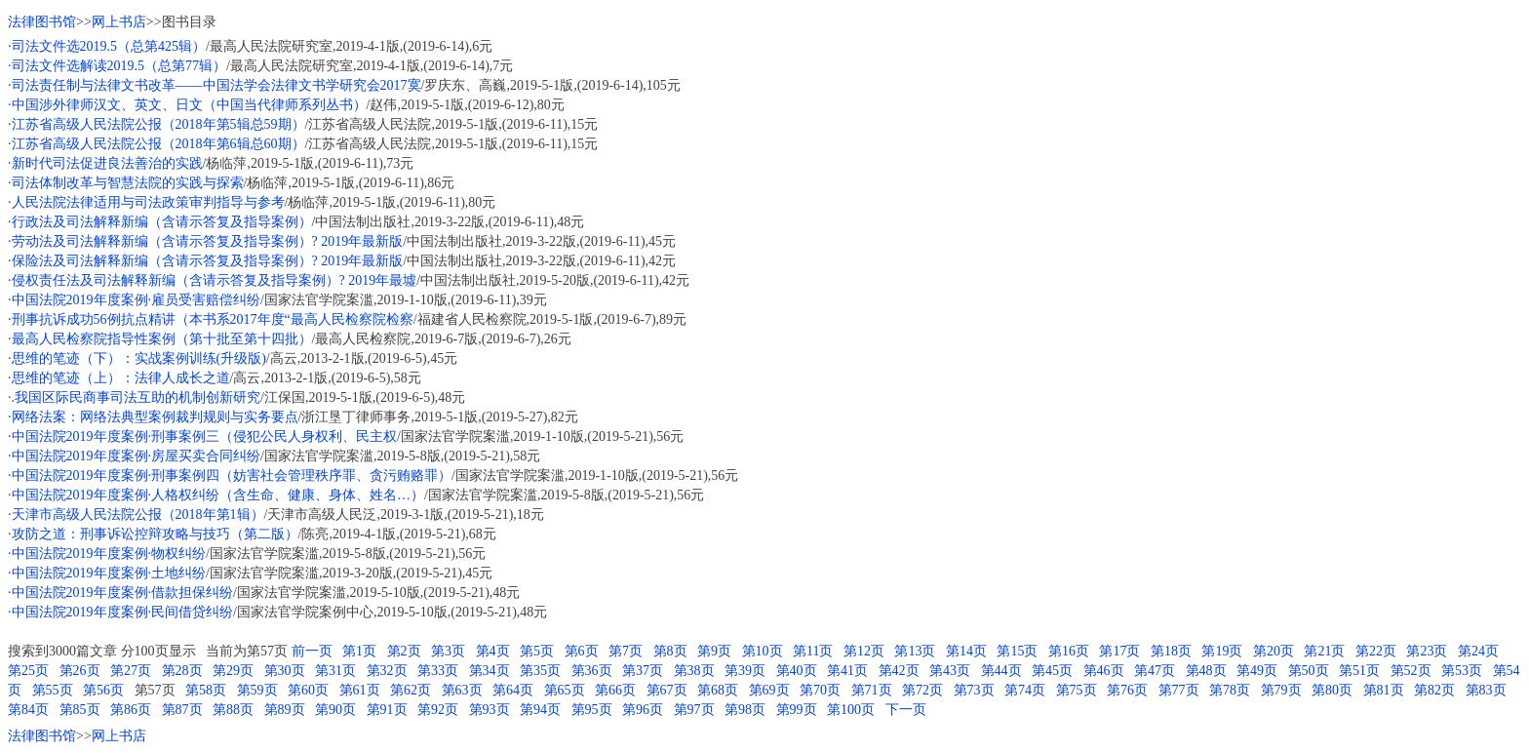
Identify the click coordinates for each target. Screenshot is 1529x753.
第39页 (745, 670)
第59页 (257, 690)
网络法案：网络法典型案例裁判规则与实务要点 (155, 417)
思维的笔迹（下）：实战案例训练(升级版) (139, 358)
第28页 (182, 670)
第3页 (448, 651)
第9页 (714, 651)
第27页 (130, 670)
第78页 (1229, 690)
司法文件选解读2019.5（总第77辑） (119, 66)
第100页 (851, 709)
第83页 (1486, 690)
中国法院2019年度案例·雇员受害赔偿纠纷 (136, 300)
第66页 (615, 690)
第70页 (820, 690)
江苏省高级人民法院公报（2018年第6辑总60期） (158, 144)
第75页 (1076, 690)
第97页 (694, 709)
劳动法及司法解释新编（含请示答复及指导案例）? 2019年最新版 (208, 241)
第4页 (493, 651)
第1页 (359, 651)
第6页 (582, 651)
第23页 (1426, 651)
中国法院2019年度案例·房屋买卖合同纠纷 (136, 456)
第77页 (1178, 690)
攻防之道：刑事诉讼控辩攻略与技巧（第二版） (155, 534)
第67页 (667, 690)
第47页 (1154, 670)
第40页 (796, 670)
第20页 (1273, 651)
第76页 (1127, 690)
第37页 (642, 670)
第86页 (130, 709)
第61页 (359, 690)
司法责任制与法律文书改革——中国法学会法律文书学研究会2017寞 (216, 85)
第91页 (387, 709)
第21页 (1324, 651)
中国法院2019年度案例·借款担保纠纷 (123, 592)
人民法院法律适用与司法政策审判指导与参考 (148, 202)
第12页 (863, 651)
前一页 (312, 651)
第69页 (769, 690)
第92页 (437, 709)
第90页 (335, 709)
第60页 (308, 690)
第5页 (537, 651)
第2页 (404, 651)
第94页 (540, 709)
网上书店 (119, 22)
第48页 (1206, 670)
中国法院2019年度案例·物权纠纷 (109, 553)
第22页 (1375, 651)
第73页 (974, 690)
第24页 (1478, 651)
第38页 (694, 670)
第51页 (1359, 670)
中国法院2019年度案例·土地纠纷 (109, 573)
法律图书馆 (42, 22)
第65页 (564, 690)
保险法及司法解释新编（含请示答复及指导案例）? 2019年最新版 (208, 261)
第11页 (813, 651)
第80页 (1332, 690)
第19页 (1221, 651)
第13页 (914, 651)
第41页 (847, 670)
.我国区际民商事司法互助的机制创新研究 (136, 397)
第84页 (28, 709)
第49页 (1256, 670)
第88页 (233, 709)
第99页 (796, 709)
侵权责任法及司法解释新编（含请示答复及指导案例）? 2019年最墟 (214, 280)
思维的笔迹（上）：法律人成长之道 (121, 378)
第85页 (79, 709)
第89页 (284, 709)
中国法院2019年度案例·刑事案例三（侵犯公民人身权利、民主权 (205, 436)
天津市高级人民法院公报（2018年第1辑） (138, 514)
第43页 (949, 670)
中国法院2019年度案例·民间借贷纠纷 (123, 612)
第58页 (205, 690)
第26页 (79, 670)
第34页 (489, 670)
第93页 (489, 709)
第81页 (1383, 690)
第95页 (591, 709)
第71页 (871, 690)
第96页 (642, 709)
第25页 (28, 670)
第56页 (103, 690)
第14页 (966, 651)
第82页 (1434, 690)
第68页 (717, 690)
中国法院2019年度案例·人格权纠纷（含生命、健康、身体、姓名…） (218, 495)
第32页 (387, 670)
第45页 (1052, 670)
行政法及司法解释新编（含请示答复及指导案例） (162, 222)
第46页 (1103, 670)
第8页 (670, 651)
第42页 (899, 670)
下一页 (905, 709)
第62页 (410, 690)
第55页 (52, 690)
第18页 (1171, 651)
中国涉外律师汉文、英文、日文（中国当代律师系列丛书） (189, 105)
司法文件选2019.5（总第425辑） (109, 46)
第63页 (462, 690)
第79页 (1281, 690)
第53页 (1461, 670)
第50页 (1308, 670)
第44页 (1001, 670)
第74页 (1024, 690)
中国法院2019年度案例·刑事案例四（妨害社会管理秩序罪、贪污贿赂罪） (232, 475)
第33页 (437, 670)
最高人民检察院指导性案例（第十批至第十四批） (162, 339)
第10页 (762, 651)
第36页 (591, 670)
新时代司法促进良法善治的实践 (107, 163)
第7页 (625, 651)
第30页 (284, 670)
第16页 (1068, 651)
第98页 (745, 709)
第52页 (1411, 670)
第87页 (182, 709)
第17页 (1119, 651)
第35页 (540, 670)
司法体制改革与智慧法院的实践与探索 (128, 183)
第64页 (512, 690)
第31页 (335, 670)
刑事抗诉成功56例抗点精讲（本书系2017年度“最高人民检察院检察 (212, 319)
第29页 (233, 670)
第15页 (1017, 651)
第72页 (922, 690)
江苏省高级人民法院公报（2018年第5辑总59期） (158, 124)
